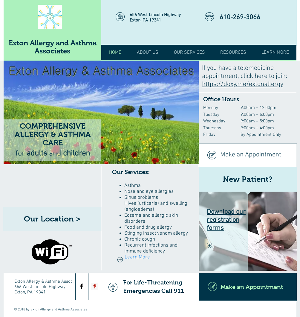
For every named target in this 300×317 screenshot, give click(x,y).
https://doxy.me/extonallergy (242, 84)
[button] (233, 52)
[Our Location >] (52, 219)
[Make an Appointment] (247, 155)
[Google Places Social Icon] (94, 286)
